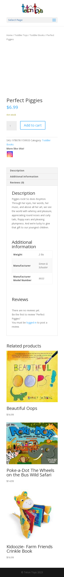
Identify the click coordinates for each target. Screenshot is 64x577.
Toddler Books (37, 35)
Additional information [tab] (24, 176)
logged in (31, 322)
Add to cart (33, 125)
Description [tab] (17, 170)
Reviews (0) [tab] (17, 182)
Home (9, 35)
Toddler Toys (21, 35)
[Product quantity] (11, 126)
